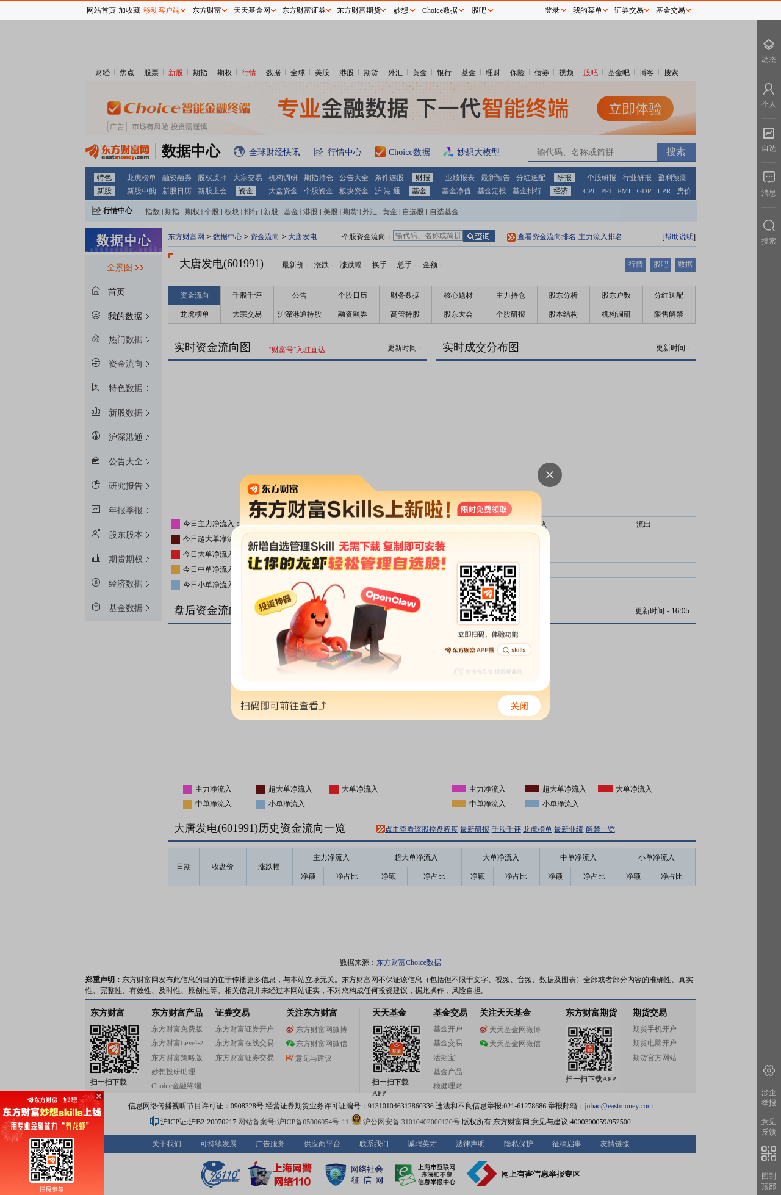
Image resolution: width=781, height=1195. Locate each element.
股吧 (479, 10)
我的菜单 (587, 10)
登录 (552, 10)
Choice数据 (440, 10)
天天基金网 (252, 10)
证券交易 (629, 10)
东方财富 (206, 10)
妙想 (401, 10)
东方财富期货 (359, 10)
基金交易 (670, 10)
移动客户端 (161, 10)
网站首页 (101, 10)
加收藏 (129, 10)
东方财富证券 (304, 10)
